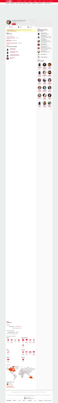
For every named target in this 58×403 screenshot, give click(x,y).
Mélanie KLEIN (44, 98)
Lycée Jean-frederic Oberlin (11, 43)
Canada (10, 387)
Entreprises (34, 3)
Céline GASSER (49, 68)
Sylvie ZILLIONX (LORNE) (14, 51)
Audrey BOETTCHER (39, 67)
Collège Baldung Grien (10, 37)
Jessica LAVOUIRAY (49, 83)
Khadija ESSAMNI (39, 91)
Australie (7, 387)
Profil (12, 27)
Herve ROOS (39, 83)
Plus (44, 1)
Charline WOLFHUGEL (45, 76)
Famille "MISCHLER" (44, 57)
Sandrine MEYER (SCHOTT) (14, 54)
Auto (40, 1)
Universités (29, 3)
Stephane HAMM (44, 106)
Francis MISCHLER (44, 46)
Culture (29, 1)
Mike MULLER (12, 57)
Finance (35, 1)
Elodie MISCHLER (43, 51)
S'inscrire (7, 3)
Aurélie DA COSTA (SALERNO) (44, 68)
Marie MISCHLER (43, 44)
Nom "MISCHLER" (44, 54)
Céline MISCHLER (44, 35)
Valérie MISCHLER (44, 33)
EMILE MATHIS (9, 40)
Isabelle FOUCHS (44, 83)
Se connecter (12, 3)
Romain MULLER (12, 48)
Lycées (17, 3)
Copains (30, 27)
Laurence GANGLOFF (44, 91)
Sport (25, 1)
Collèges (20, 3)
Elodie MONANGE (49, 75)
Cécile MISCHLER (44, 39)
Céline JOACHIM (39, 75)
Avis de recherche (47, 3)
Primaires (24, 3)
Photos (20, 27)
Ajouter (14, 24)
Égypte (13, 387)
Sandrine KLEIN (39, 106)
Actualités (19, 1)
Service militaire (40, 3)
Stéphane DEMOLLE (49, 106)
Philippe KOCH (49, 98)
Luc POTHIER (49, 91)
